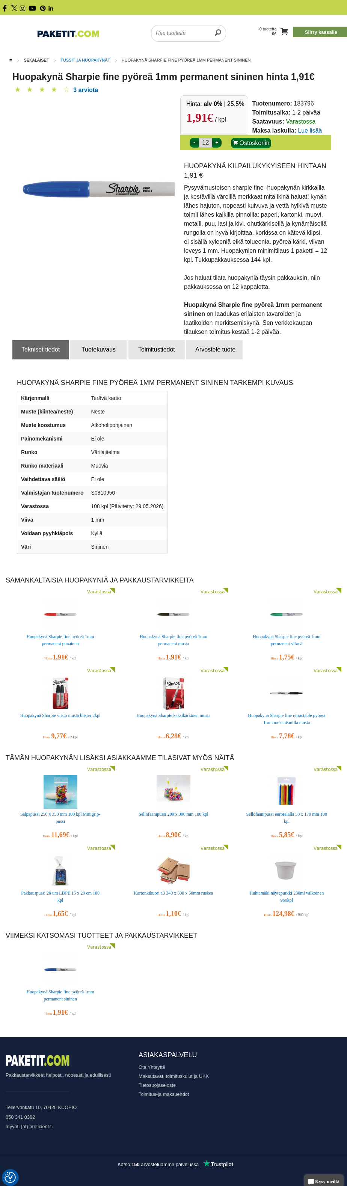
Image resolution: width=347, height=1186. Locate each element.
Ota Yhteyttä (152, 1067)
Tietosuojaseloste (157, 1085)
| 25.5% (224, 104)
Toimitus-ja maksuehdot (164, 1094)
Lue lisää (310, 130)
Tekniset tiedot (40, 349)
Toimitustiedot (156, 349)
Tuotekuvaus (98, 349)
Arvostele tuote (215, 349)
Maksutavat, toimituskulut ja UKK (174, 1076)
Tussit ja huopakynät (85, 60)
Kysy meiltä (323, 1182)
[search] (218, 28)
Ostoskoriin (251, 143)
